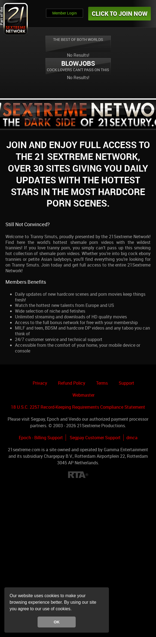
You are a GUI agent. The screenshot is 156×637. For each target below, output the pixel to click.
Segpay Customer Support (95, 438)
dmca (131, 438)
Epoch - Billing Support (41, 438)
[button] (73, 609)
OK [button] (57, 622)
